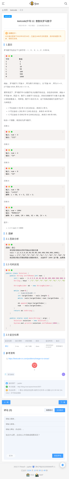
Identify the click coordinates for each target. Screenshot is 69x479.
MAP (41, 475)
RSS (32, 475)
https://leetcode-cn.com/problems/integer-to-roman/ (28, 359)
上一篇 (6, 402)
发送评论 (57, 456)
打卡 (11, 456)
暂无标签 (11, 374)
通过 (6, 346)
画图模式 (49, 410)
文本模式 (60, 410)
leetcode (13, 10)
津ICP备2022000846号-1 (45, 467)
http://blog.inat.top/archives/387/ (29, 387)
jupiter (29, 467)
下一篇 (63, 402)
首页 (6, 10)
